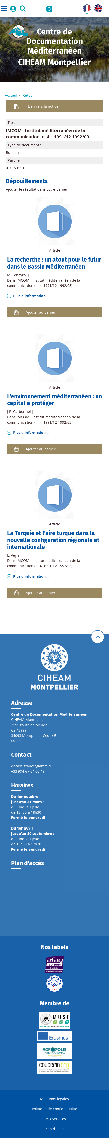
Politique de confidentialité (54, 1108)
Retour (28, 95)
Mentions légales (54, 1098)
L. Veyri (13, 555)
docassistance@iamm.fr (31, 766)
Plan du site (55, 1128)
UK (96, 7)
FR (85, 7)
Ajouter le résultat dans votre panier (36, 189)
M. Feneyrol (17, 275)
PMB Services (54, 1118)
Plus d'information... (31, 295)
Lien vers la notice (43, 106)
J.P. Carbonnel (19, 411)
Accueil (11, 95)
